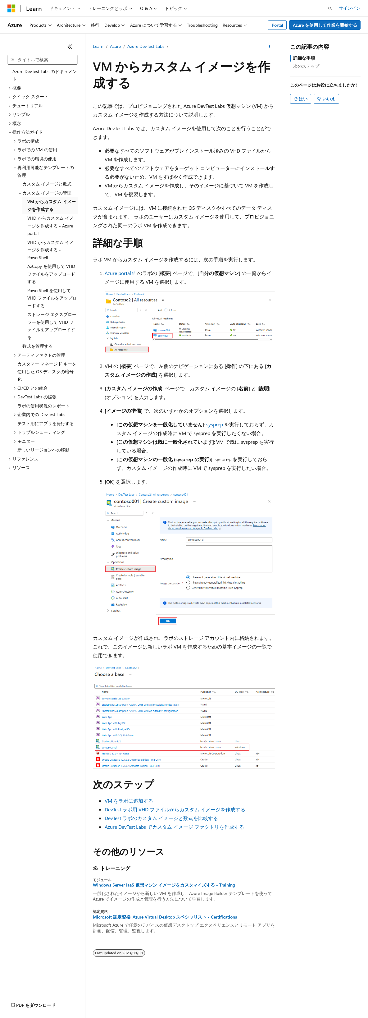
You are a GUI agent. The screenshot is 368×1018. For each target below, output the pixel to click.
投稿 (109, 999)
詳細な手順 (304, 58)
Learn (98, 46)
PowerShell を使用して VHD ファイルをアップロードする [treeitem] (52, 298)
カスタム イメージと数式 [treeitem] (46, 184)
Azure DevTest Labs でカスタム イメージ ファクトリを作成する (174, 826)
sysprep (214, 424)
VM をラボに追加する (129, 800)
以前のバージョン (55, 999)
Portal (277, 25)
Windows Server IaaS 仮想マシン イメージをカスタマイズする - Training (164, 885)
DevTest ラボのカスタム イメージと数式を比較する (161, 818)
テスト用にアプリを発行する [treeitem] (45, 423)
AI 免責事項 (18, 999)
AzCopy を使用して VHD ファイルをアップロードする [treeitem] (51, 273)
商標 (287, 999)
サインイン (350, 8)
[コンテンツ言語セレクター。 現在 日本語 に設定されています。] (20, 984)
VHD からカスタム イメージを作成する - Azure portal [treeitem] (50, 225)
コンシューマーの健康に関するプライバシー (202, 999)
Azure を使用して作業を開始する (325, 25)
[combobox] (42, 60)
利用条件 (266, 999)
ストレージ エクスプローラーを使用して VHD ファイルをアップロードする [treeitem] (51, 325)
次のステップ (306, 66)
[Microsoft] (11, 8)
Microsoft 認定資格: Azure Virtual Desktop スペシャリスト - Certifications (165, 917)
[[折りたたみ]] (70, 46)
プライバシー (134, 999)
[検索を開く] (330, 8)
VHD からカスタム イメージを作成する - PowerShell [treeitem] (50, 249)
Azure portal (118, 273)
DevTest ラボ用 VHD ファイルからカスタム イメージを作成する (175, 809)
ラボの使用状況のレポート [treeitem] (43, 406)
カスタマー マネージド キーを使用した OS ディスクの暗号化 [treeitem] (46, 371)
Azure (115, 46)
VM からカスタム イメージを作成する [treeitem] (51, 205)
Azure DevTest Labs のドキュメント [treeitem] (44, 75)
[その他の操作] (269, 47)
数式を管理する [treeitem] (37, 346)
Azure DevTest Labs (145, 46)
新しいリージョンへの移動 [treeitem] (43, 450)
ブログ (86, 999)
